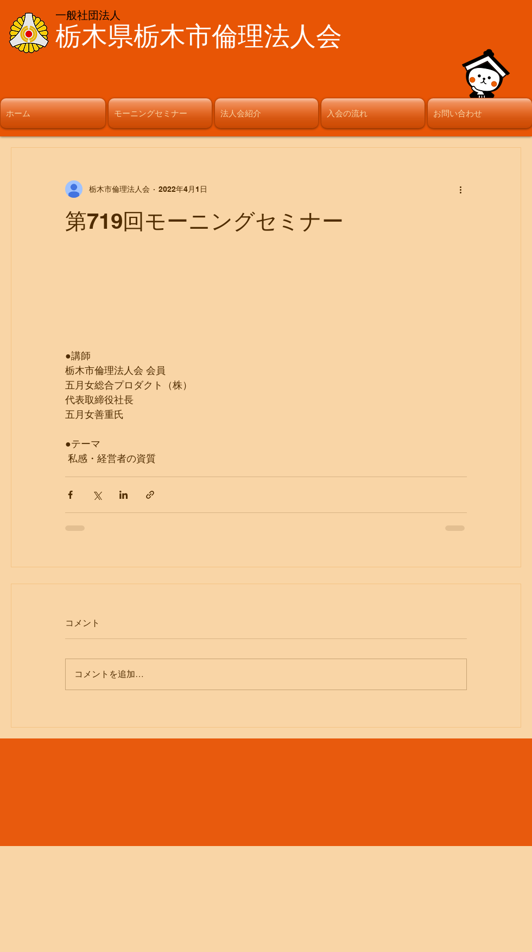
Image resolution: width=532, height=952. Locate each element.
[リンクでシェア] (150, 495)
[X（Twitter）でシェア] (97, 495)
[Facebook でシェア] (70, 495)
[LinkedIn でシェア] (123, 495)
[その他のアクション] (460, 189)
